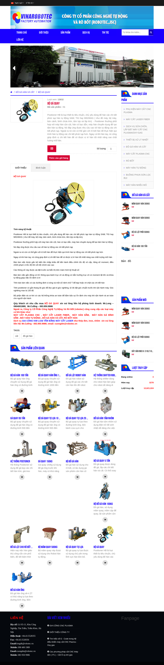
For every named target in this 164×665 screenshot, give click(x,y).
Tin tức (105, 32)
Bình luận (41, 168)
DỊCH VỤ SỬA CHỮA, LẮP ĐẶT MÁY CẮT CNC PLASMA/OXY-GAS (136, 129)
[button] (21, 66)
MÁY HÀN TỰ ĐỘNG (135, 168)
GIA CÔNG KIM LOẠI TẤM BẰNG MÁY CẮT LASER (47, 321)
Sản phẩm (65, 32)
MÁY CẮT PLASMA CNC (137, 154)
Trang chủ (21, 32)
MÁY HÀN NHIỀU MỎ (135, 185)
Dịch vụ (86, 32)
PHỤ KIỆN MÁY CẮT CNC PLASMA (137, 111)
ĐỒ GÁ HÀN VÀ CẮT (25, 92)
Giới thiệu (43, 32)
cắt (16, 336)
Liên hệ (19, 40)
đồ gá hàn (28, 336)
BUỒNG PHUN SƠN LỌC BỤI (137, 176)
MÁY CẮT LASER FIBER (137, 119)
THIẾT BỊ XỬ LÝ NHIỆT (136, 140)
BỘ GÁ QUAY (44, 92)
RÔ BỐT (129, 161)
